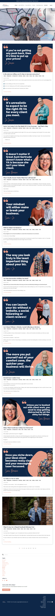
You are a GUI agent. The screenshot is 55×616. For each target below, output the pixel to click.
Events (33, 5)
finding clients (9, 76)
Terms (44, 602)
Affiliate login (43, 613)
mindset (24, 76)
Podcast (44, 611)
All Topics (4, 564)
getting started (15, 76)
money (27, 76)
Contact (46, 5)
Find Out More (6, 595)
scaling (36, 76)
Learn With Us (21, 5)
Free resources (43, 612)
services (40, 76)
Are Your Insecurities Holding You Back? (17, 282)
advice (5, 76)
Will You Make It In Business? (13, 230)
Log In (51, 5)
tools (43, 76)
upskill (3, 581)
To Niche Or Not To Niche (12, 483)
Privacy (44, 603)
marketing (20, 76)
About (16, 5)
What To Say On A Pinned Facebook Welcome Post (21, 531)
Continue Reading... (7, 92)
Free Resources (39, 5)
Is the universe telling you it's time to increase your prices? (24, 74)
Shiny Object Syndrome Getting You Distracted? (20, 432)
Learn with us (43, 607)
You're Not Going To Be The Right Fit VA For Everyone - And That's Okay (26, 127)
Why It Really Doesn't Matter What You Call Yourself (21, 180)
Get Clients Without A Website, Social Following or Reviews (24, 330)
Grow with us (43, 608)
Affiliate (44, 606)
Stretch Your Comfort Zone (12, 381)
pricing (30, 76)
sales (33, 76)
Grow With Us (28, 5)
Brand (45, 604)
